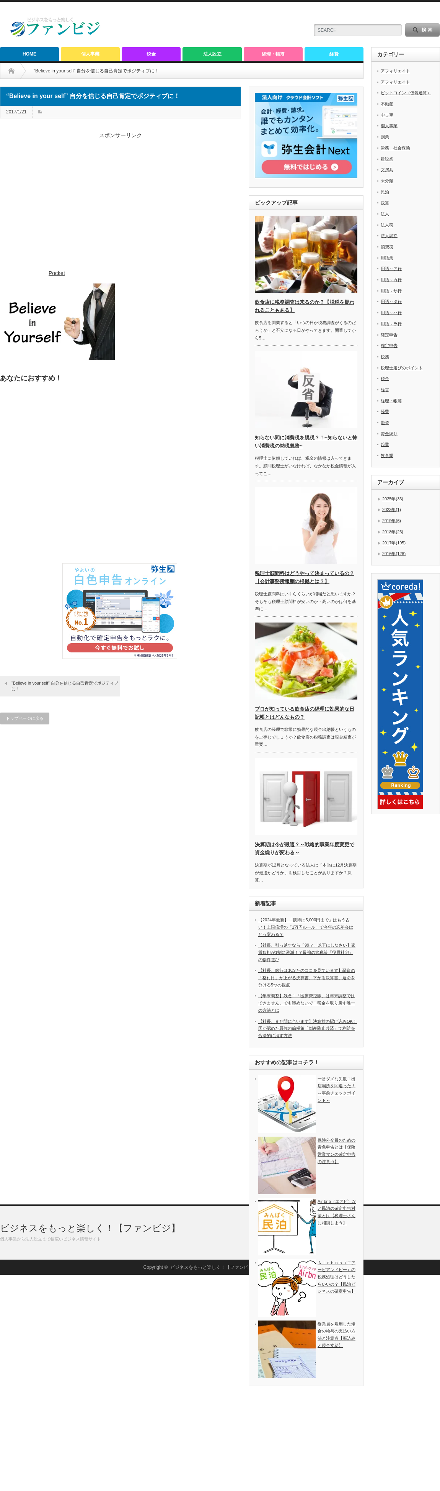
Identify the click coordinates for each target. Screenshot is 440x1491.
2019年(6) (391, 520)
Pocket (57, 273)
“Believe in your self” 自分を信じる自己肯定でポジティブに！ (64, 686)
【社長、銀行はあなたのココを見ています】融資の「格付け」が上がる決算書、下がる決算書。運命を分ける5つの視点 (306, 977)
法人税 (387, 225)
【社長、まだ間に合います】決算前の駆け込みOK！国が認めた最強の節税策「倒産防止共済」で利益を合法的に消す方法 (307, 1028)
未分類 (387, 181)
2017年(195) (394, 543)
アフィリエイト (395, 71)
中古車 (387, 115)
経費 (334, 54)
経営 (385, 389)
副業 (385, 136)
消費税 (387, 246)
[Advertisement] (120, 205)
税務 (385, 356)
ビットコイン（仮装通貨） (406, 92)
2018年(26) (392, 531)
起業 (385, 444)
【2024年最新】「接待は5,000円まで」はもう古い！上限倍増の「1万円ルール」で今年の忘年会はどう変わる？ (305, 927)
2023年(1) (391, 509)
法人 (385, 213)
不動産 (387, 104)
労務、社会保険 (395, 148)
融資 (385, 422)
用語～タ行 (391, 301)
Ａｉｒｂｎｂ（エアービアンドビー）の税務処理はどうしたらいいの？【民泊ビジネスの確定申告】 (336, 1277)
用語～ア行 (391, 268)
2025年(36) (392, 498)
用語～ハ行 (391, 312)
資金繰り (389, 433)
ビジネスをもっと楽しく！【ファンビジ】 (90, 1444)
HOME (29, 54)
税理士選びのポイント (402, 367)
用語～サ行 (391, 290)
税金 (151, 54)
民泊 (385, 192)
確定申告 (389, 335)
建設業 (387, 159)
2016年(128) (394, 553)
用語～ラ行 (391, 323)
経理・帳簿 (273, 54)
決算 (385, 202)
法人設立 (212, 54)
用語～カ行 (391, 279)
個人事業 (90, 54)
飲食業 (387, 455)
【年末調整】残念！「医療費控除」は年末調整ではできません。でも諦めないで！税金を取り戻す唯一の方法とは (306, 1002)
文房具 (387, 169)
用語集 (387, 258)
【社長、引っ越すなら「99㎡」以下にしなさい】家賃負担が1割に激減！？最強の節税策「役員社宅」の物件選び (306, 952)
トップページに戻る (25, 718)
